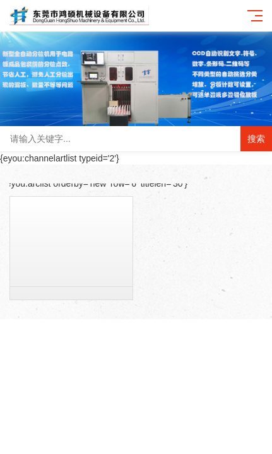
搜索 (256, 139)
